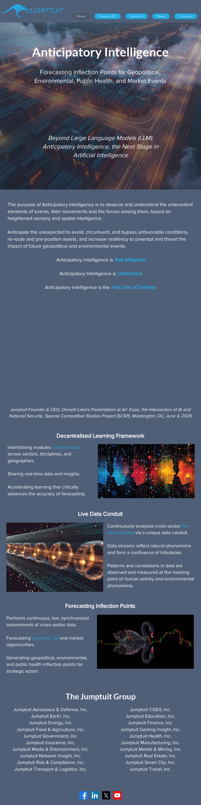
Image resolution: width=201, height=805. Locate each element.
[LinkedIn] (95, 795)
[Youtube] (117, 795)
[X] (106, 795)
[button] (136, 16)
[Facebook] (83, 795)
